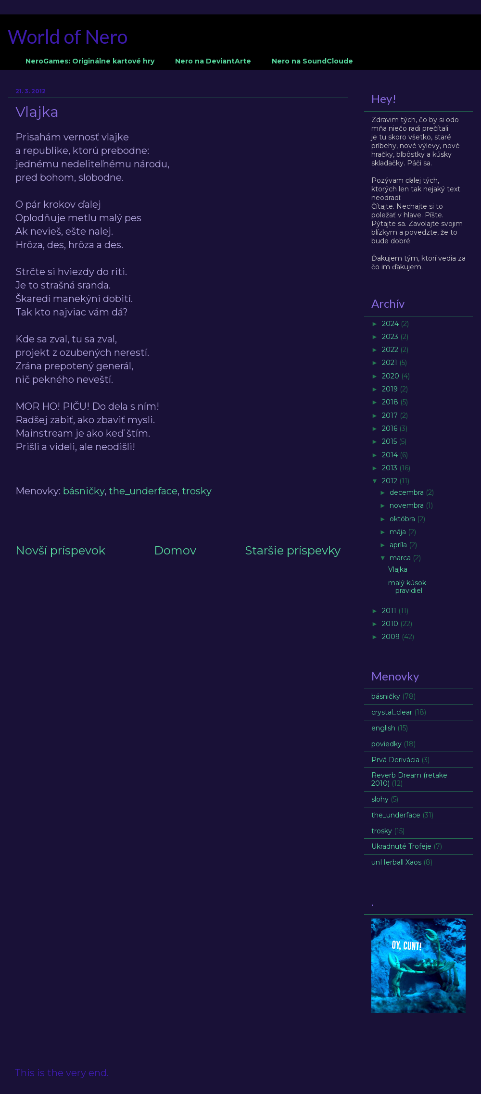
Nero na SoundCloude (312, 61)
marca (401, 557)
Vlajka (397, 569)
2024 (391, 323)
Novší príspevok (60, 550)
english (383, 728)
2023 (391, 336)
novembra (408, 505)
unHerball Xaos (396, 862)
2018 (391, 402)
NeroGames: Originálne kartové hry (89, 61)
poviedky (386, 744)
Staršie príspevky (293, 550)
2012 (390, 481)
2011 (390, 610)
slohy (380, 799)
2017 (391, 415)
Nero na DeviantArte (213, 61)
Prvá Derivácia (395, 759)
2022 (391, 349)
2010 (391, 623)
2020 (391, 376)
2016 (390, 428)
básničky (83, 491)
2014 (391, 455)
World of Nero (67, 36)
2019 (391, 389)
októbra (403, 519)
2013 (390, 468)
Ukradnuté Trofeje (401, 846)
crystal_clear (391, 712)
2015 (390, 441)
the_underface (143, 491)
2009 (392, 636)
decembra (408, 492)
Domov (175, 550)
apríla (399, 545)
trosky (197, 491)
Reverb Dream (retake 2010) (409, 779)
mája (399, 532)
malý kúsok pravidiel (407, 586)
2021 (390, 362)
